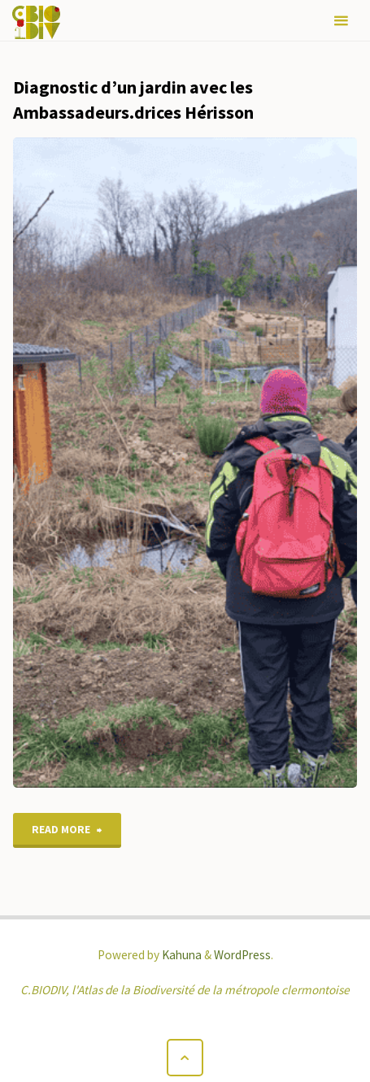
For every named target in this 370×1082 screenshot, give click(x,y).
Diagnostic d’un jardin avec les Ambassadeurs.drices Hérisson (133, 100)
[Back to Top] (185, 1057)
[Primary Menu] (340, 20)
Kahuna (180, 955)
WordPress (242, 955)
